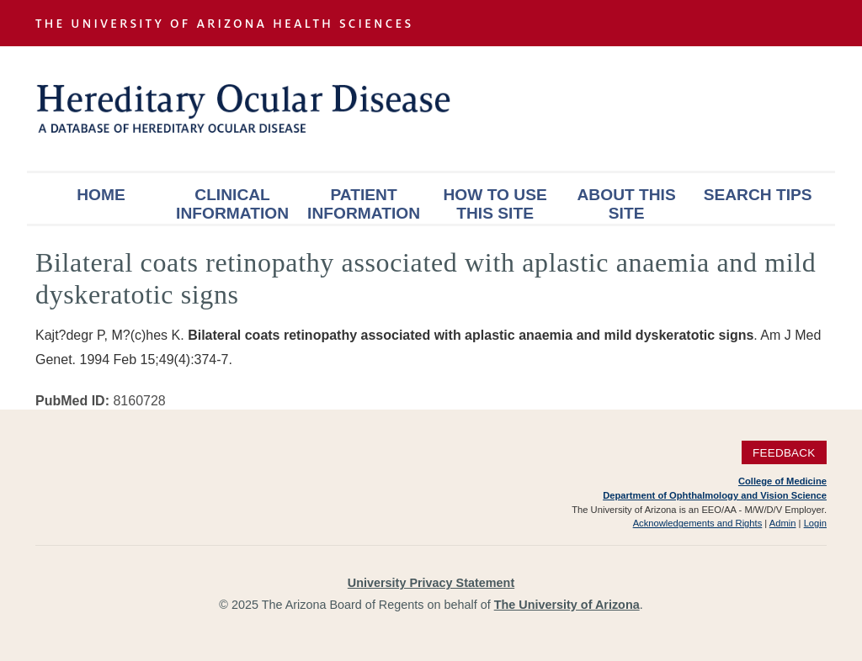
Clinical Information (232, 204)
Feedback (784, 452)
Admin (782, 523)
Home (101, 195)
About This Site (626, 204)
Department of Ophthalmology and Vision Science (715, 495)
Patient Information (363, 204)
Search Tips (758, 195)
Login (815, 523)
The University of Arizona (567, 604)
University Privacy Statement (431, 583)
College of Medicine (782, 481)
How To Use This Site (494, 204)
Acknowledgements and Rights (698, 523)
